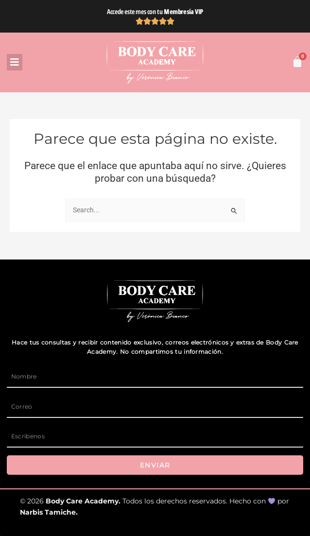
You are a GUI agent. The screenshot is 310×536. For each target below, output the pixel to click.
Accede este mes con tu (155, 11)
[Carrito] (297, 62)
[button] (55, 62)
